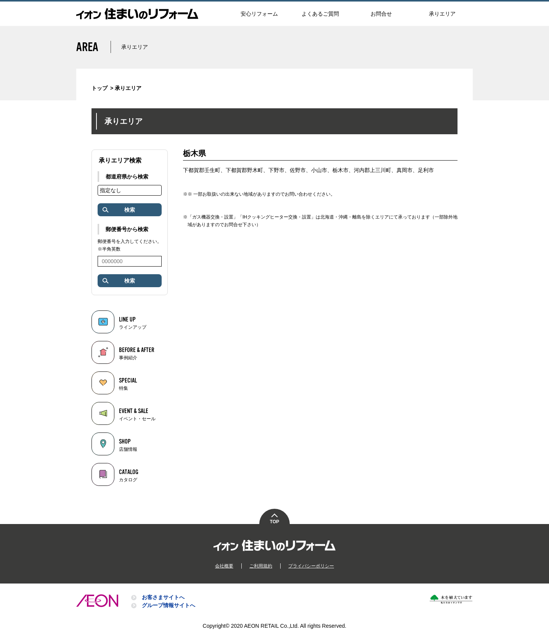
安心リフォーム (259, 14)
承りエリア (442, 14)
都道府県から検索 (127, 177)
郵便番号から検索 (127, 229)
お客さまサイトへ (163, 597)
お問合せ (381, 14)
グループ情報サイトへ (168, 605)
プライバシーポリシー (311, 566)
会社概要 (224, 566)
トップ (100, 88)
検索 (118, 210)
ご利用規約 (260, 566)
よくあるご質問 (320, 14)
